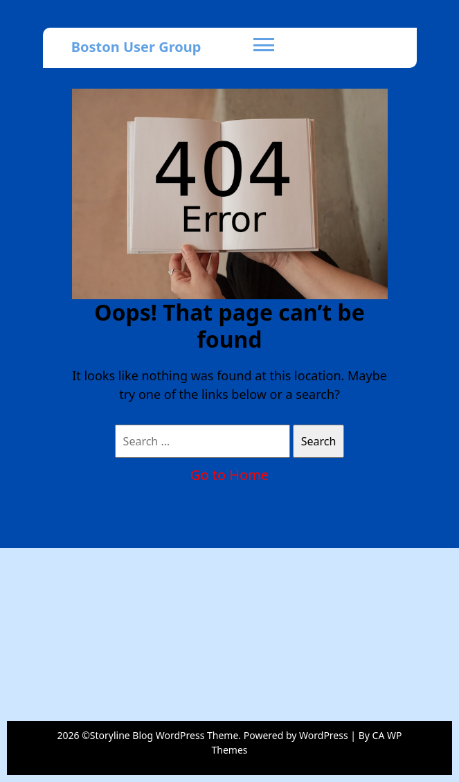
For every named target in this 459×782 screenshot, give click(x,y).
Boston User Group (136, 46)
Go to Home (229, 474)
